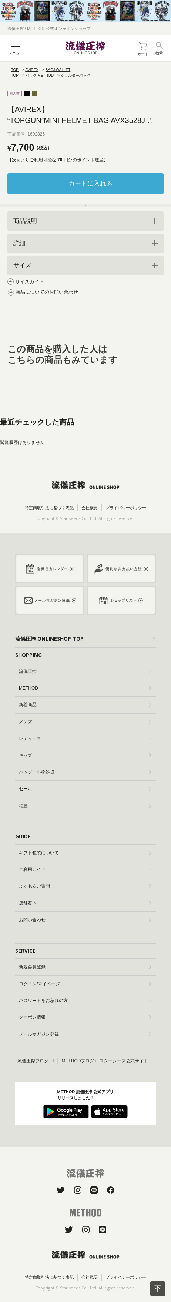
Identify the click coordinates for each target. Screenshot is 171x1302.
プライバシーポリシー (125, 507)
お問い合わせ (85, 919)
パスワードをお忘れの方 (85, 1000)
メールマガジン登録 (85, 1034)
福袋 (85, 805)
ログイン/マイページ (85, 983)
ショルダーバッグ (75, 75)
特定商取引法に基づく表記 (49, 507)
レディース (85, 738)
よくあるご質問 (85, 886)
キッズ (85, 755)
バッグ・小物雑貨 (85, 772)
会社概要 (89, 507)
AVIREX (31, 70)
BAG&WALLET (58, 70)
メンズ (85, 721)
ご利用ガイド (85, 869)
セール (85, 788)
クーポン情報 (85, 1017)
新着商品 (85, 704)
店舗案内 (85, 903)
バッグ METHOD (40, 75)
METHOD (85, 688)
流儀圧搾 (85, 671)
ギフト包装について (85, 852)
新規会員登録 (85, 966)
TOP (15, 70)
